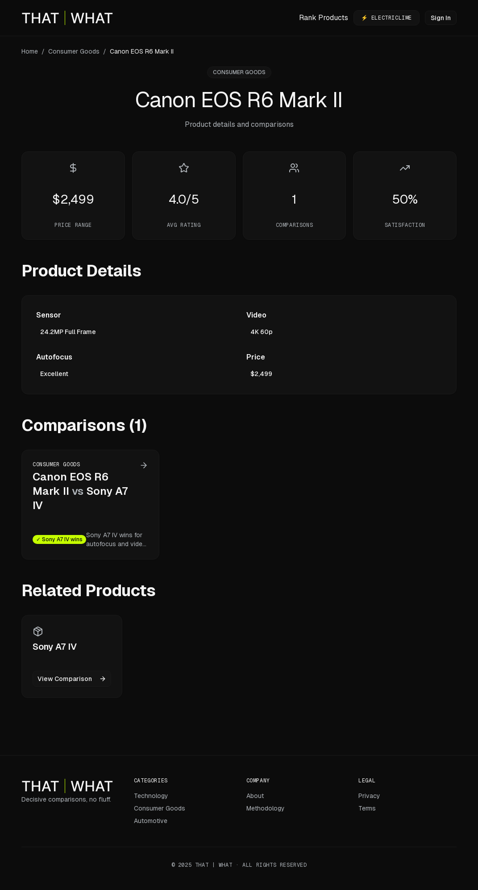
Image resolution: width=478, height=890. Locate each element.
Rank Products (323, 17)
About (255, 796)
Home (29, 51)
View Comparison (71, 679)
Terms (367, 808)
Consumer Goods (74, 51)
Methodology (265, 808)
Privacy (369, 796)
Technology (151, 796)
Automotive (150, 821)
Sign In (441, 18)
